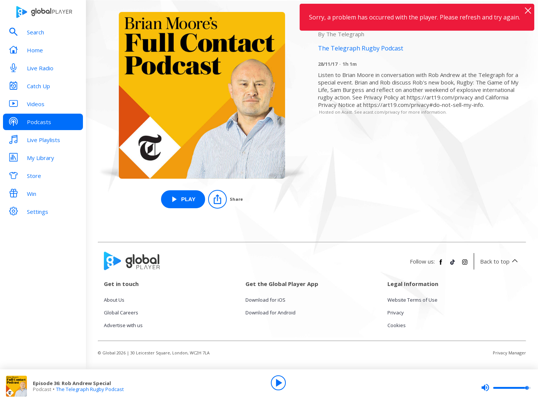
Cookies (396, 325)
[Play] (278, 382)
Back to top (500, 261)
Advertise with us (123, 325)
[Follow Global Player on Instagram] (465, 265)
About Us (114, 299)
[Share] (225, 199)
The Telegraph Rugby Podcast (90, 389)
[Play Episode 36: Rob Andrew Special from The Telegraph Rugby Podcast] (183, 199)
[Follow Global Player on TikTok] (453, 265)
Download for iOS (265, 299)
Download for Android (270, 312)
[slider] (505, 388)
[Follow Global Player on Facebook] (441, 265)
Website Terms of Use (412, 299)
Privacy (395, 312)
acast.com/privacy (381, 112)
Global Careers (121, 312)
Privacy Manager (509, 352)
